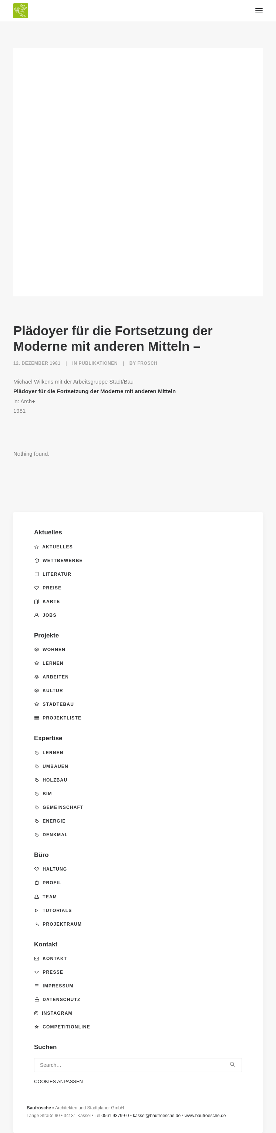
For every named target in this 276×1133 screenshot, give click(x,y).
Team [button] (45, 896)
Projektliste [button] (57, 718)
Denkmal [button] (51, 834)
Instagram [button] (53, 1013)
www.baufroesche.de (205, 1115)
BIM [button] (43, 793)
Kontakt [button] (50, 958)
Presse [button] (48, 972)
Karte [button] (47, 601)
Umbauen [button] (51, 766)
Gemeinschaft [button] (59, 807)
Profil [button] (47, 882)
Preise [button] (47, 588)
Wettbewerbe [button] (58, 560)
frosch (147, 363)
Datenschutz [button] (57, 999)
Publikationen (98, 363)
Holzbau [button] (50, 780)
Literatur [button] (52, 574)
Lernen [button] (49, 663)
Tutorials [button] (53, 910)
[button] (259, 10)
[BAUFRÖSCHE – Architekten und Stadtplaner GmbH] (138, 10)
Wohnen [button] (49, 649)
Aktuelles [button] (53, 547)
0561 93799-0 (115, 1115)
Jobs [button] (45, 615)
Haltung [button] (50, 869)
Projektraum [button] (58, 924)
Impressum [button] (54, 986)
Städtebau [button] (54, 704)
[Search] (138, 1065)
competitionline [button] (62, 1027)
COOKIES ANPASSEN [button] (58, 1081)
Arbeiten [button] (51, 677)
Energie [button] (50, 821)
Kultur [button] (48, 690)
